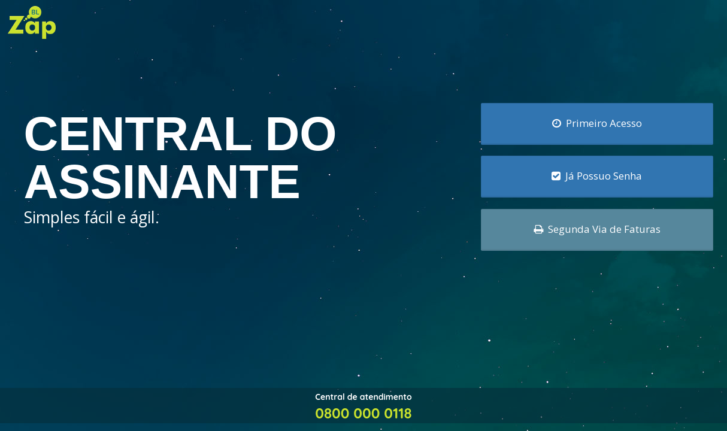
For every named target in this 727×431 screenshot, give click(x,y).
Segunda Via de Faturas (597, 229)
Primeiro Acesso (597, 122)
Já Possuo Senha (597, 176)
